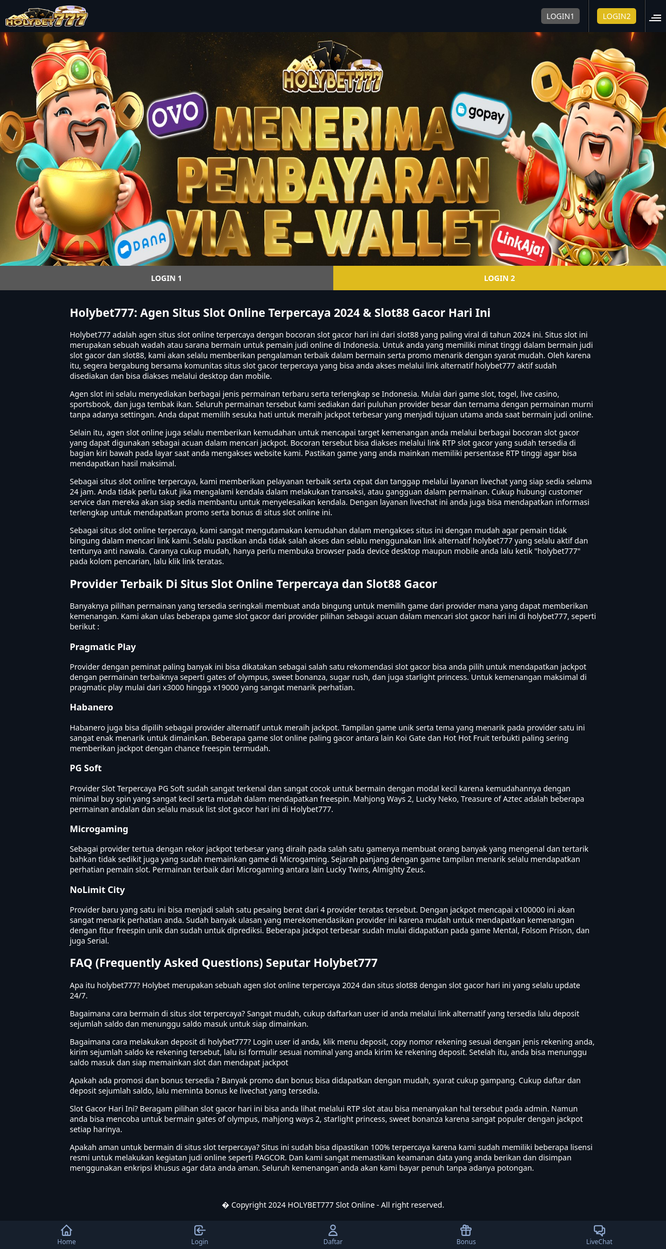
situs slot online (128, 481)
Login (199, 1234)
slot (96, 394)
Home (67, 1234)
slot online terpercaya (157, 530)
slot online (195, 334)
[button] (658, 16)
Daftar (333, 1234)
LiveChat (599, 1234)
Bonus (466, 1234)
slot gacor (561, 432)
